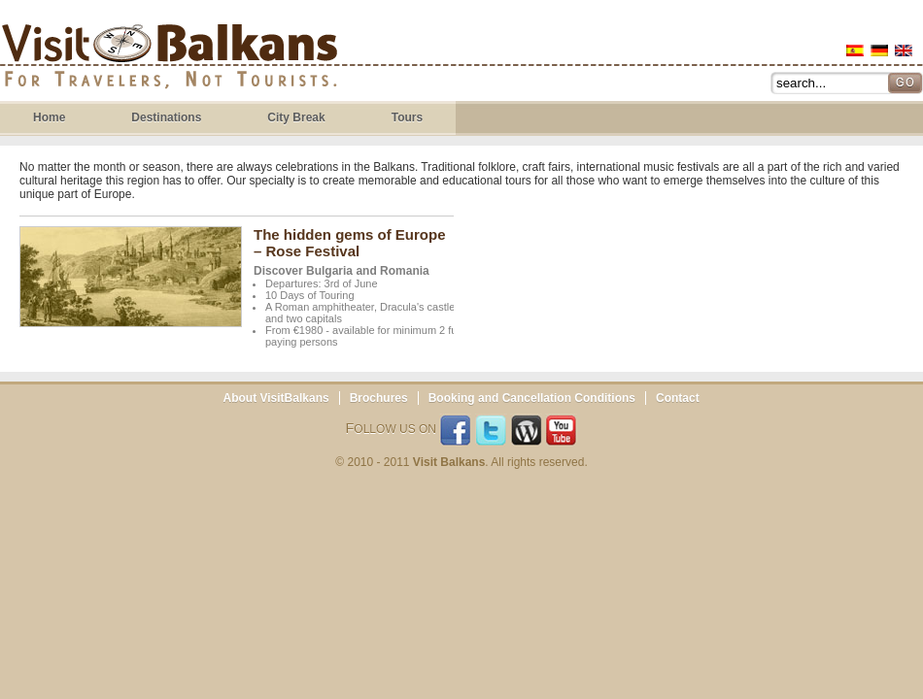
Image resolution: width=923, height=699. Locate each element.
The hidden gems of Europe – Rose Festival (350, 242)
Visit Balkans (169, 58)
